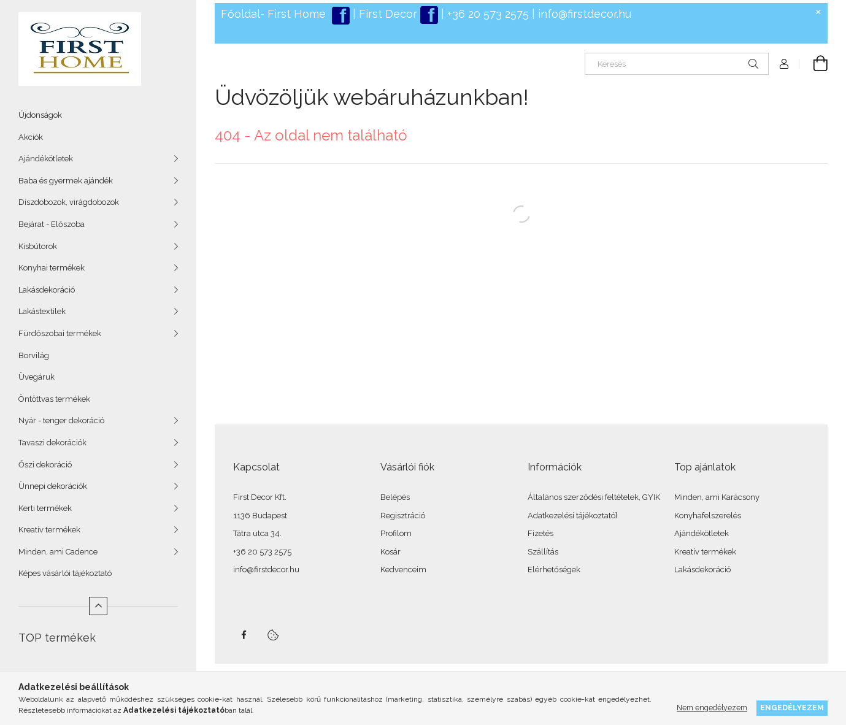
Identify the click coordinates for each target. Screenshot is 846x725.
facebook (243, 634)
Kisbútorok (37, 246)
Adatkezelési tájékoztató (571, 515)
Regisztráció (402, 515)
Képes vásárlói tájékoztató (65, 573)
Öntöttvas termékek (54, 399)
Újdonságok (40, 115)
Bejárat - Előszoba (51, 224)
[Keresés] (677, 64)
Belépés (395, 497)
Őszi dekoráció (45, 464)
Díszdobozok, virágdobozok (68, 202)
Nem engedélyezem (712, 707)
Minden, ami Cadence (58, 551)
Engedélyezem (792, 707)
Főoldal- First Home (273, 13)
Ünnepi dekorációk (52, 486)
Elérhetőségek (554, 569)
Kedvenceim (403, 569)
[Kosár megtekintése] (813, 64)
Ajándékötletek (45, 158)
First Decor (386, 13)
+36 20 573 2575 (486, 13)
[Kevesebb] (98, 606)
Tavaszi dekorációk (52, 442)
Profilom (396, 533)
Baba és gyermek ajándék (65, 180)
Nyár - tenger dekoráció (61, 420)
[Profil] (784, 64)
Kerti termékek (45, 508)
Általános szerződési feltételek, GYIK (594, 497)
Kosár (390, 551)
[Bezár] (818, 12)
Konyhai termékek (51, 267)
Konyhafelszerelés (707, 515)
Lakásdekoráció (46, 289)
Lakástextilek (42, 311)
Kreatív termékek (49, 529)
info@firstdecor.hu (584, 13)
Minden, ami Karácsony (716, 497)
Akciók (30, 137)
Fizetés (540, 533)
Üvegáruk (36, 377)
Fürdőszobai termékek (59, 333)
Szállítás (543, 551)
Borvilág (33, 355)
